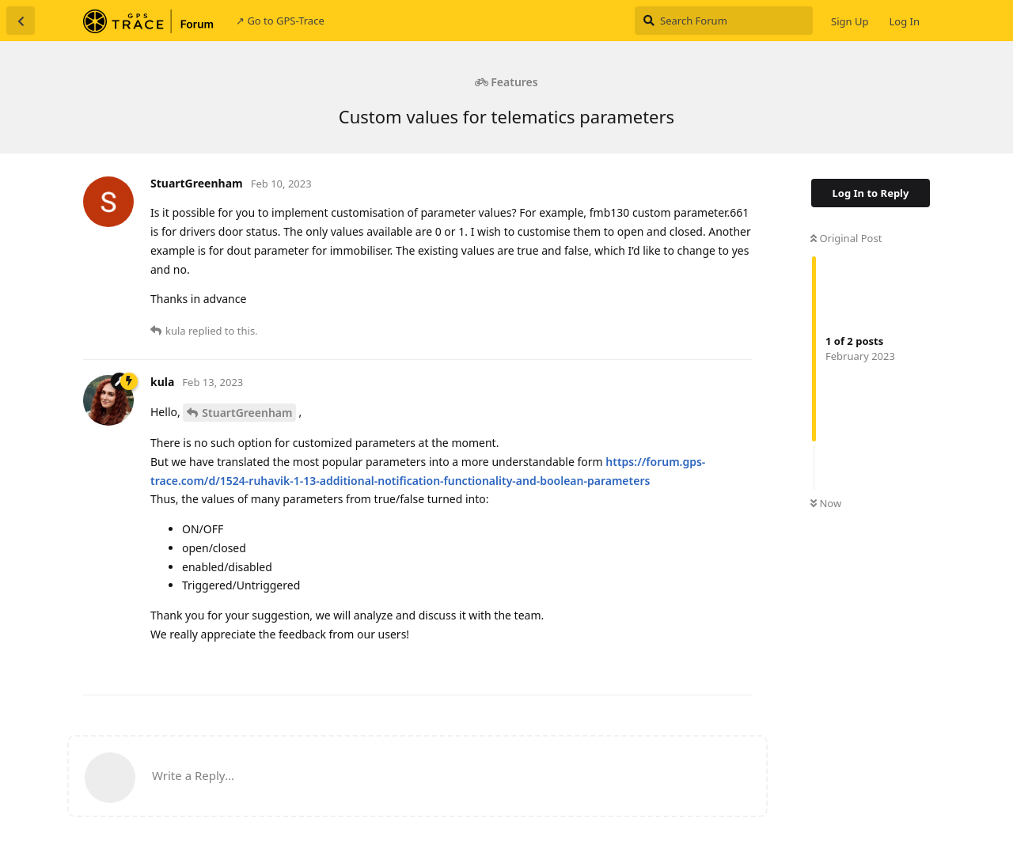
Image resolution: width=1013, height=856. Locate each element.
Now (825, 503)
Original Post (846, 238)
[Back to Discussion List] (20, 20)
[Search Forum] (724, 20)
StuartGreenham (247, 412)
